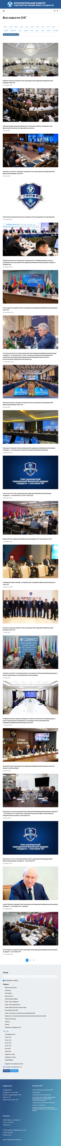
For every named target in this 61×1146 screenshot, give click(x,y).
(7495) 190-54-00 (8, 1132)
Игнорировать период (10, 980)
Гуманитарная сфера (11, 999)
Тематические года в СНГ (10, 1099)
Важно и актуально (11, 987)
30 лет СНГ (8, 1043)
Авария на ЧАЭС (10, 1054)
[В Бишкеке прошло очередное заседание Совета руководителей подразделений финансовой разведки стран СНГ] (30, 386)
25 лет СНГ (8, 1040)
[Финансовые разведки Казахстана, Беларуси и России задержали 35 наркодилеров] (30, 199)
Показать (15, 1070)
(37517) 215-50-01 (8, 1122)
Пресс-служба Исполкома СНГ (12, 1139)
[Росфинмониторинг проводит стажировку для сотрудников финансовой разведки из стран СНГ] (30, 566)
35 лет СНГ (8, 1045)
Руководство (36, 1092)
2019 (43, 27)
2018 (48, 27)
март (19, 30)
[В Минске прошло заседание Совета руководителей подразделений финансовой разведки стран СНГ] (30, 64)
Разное (7, 1024)
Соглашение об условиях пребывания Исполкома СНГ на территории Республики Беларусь (43, 1098)
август (49, 30)
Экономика (8, 993)
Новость (7, 1021)
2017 (53, 27)
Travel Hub (8, 1051)
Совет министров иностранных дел (15, 1007)
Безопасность (9, 996)
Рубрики (6, 984)
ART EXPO (8, 1048)
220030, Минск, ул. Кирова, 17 (12, 1120)
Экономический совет (11, 1010)
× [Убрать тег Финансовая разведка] (17, 34)
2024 (16, 27)
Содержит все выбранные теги (13, 1064)
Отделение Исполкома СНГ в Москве (43, 1102)
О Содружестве (7, 1090)
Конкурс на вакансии (38, 1105)
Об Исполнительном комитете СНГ (42, 1090)
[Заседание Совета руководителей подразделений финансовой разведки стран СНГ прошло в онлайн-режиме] (30, 749)
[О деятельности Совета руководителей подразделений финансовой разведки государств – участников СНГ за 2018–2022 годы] (30, 477)
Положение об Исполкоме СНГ (41, 1095)
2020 (37, 27)
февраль (13, 30)
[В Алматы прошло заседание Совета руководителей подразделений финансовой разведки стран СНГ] (30, 611)
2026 (5, 27)
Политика (8, 990)
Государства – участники (10, 1092)
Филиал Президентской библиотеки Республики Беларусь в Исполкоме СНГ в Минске (45, 1109)
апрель (26, 30)
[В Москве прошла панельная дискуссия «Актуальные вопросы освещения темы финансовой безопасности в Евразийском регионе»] (30, 109)
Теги (5, 1031)
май (32, 30)
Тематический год (10, 1019)
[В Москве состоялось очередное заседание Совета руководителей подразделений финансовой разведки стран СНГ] (30, 155)
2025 (10, 27)
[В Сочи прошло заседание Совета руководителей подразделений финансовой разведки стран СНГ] (30, 291)
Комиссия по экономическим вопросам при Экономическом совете (25, 1016)
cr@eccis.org (6, 1125)
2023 (21, 27)
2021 (32, 27)
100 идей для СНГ (10, 1034)
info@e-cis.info (7, 1135)
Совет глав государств (12, 1001)
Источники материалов (12, 1067)
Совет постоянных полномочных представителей (20, 1013)
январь (6, 30)
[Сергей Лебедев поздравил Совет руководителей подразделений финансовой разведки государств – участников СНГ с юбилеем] (30, 888)
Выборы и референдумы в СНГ (12, 1095)
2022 (26, 27)
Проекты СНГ (7, 1097)
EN (57, 11)
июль (42, 30)
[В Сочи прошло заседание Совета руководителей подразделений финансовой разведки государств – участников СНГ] (30, 933)
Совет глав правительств (12, 1004)
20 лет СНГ (8, 1037)
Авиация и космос (10, 1057)
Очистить (7, 1070)
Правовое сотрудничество (13, 1027)
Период (5, 972)
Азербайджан (9, 1060)
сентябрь (56, 30)
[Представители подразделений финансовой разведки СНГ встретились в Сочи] (30, 521)
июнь (37, 30)
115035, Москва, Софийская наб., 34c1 (14, 1130)
